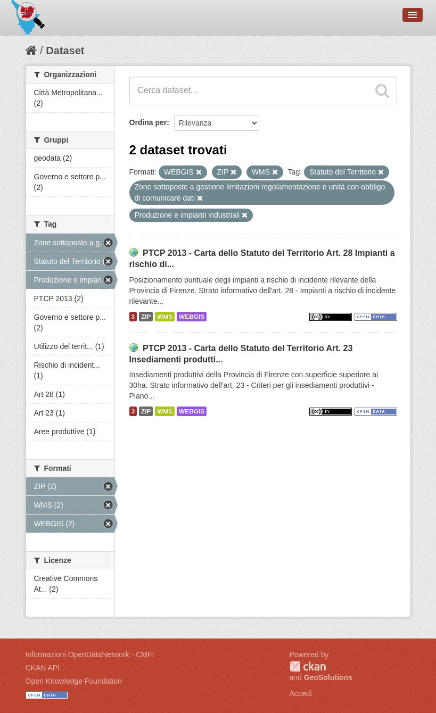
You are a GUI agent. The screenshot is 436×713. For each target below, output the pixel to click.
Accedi (301, 693)
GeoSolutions (328, 677)
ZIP (146, 316)
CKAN (308, 666)
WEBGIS (191, 316)
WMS (164, 316)
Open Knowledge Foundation (74, 681)
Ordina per (148, 122)
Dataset (65, 50)
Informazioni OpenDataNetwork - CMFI (90, 654)
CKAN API (43, 668)
